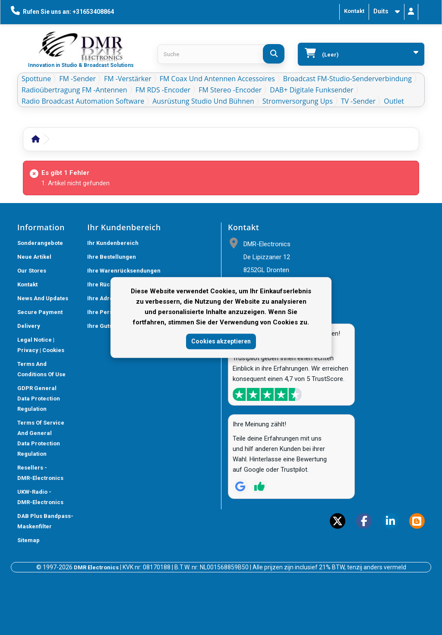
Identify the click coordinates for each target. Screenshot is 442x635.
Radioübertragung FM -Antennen (74, 90)
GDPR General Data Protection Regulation (38, 398)
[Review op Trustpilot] (259, 486)
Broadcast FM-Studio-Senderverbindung (347, 78)
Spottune (36, 78)
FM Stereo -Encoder (230, 90)
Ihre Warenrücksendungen (124, 270)
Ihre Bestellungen (111, 257)
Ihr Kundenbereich (113, 243)
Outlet (394, 101)
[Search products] (221, 54)
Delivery (28, 326)
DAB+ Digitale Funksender (312, 90)
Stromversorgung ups (297, 101)
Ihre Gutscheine (109, 326)
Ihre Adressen (106, 298)
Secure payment (40, 312)
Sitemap (28, 540)
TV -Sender (358, 101)
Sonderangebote (40, 243)
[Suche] (273, 54)
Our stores (31, 270)
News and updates (42, 298)
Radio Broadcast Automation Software (83, 101)
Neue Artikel (34, 257)
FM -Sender (77, 78)
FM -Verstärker (128, 78)
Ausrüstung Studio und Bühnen (203, 101)
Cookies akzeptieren (221, 341)
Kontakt (354, 11)
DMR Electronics (97, 567)
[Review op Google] (240, 486)
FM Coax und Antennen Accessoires (217, 78)
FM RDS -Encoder (163, 90)
